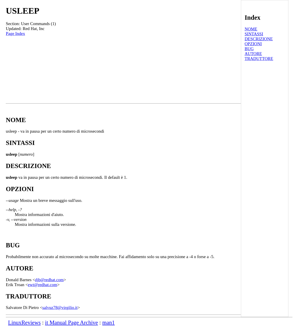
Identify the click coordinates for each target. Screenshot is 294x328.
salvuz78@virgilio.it (59, 307)
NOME (251, 29)
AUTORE (253, 53)
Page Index (15, 33)
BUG (249, 48)
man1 (108, 322)
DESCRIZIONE (259, 39)
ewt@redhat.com (42, 284)
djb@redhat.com (49, 279)
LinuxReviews (24, 322)
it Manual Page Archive (71, 322)
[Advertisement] (123, 69)
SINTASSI (254, 34)
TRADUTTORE (259, 58)
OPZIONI (253, 43)
